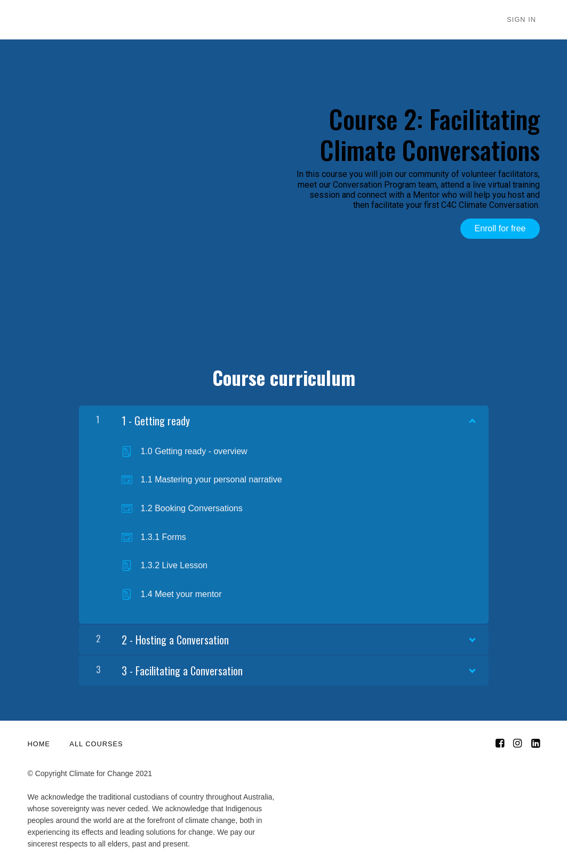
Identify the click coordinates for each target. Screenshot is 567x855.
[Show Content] (471, 414)
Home (39, 741)
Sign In (525, 20)
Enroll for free (499, 228)
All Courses (96, 741)
